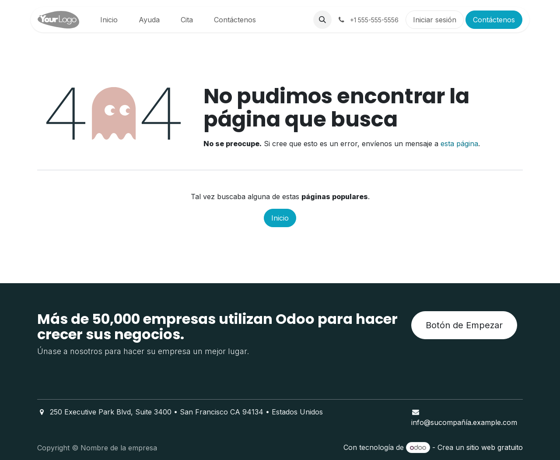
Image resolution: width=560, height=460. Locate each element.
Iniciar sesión (434, 19)
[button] (322, 20)
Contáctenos (494, 19)
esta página (459, 143)
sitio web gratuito (494, 447)
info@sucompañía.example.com (464, 422)
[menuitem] (109, 19)
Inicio (280, 218)
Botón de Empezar (464, 325)
